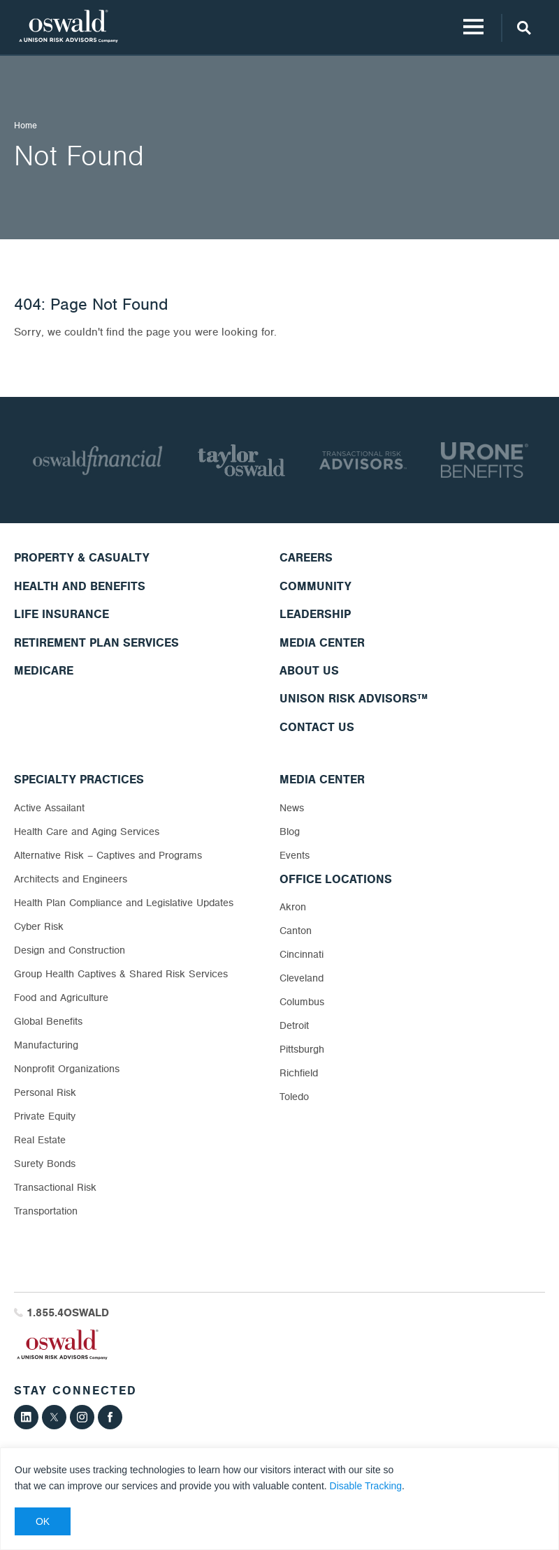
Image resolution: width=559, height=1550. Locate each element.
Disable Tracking (366, 1485)
